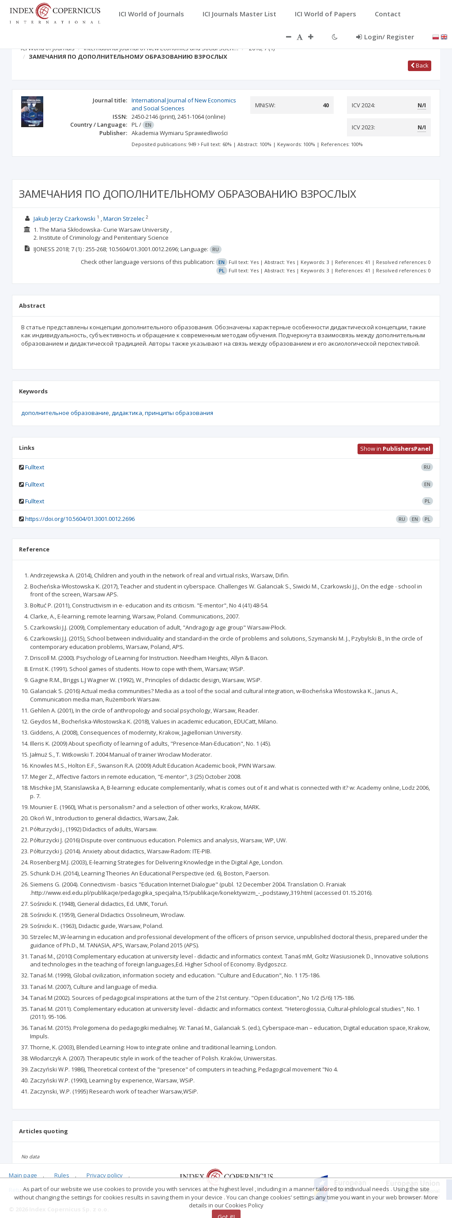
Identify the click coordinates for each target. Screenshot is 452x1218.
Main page (23, 1175)
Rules (61, 1175)
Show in (395, 449)
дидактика (127, 413)
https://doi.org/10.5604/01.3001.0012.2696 (80, 519)
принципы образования (179, 413)
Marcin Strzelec (123, 218)
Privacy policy (105, 1175)
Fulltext (34, 467)
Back (420, 65)
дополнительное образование (65, 413)
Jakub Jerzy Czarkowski (64, 218)
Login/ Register (385, 36)
